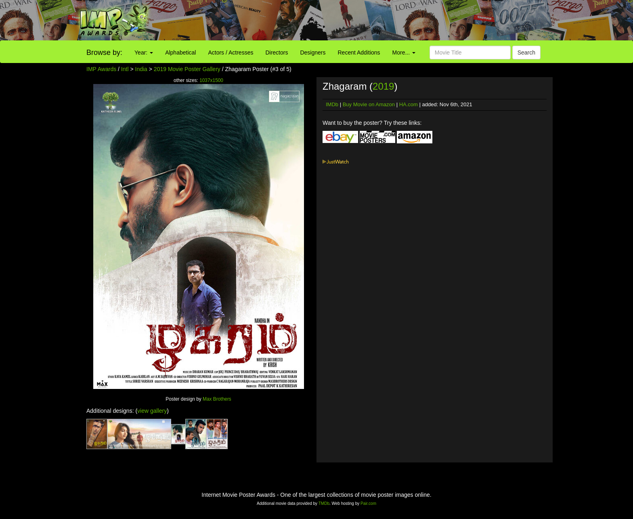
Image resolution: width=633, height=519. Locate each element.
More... (403, 52)
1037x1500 (211, 80)
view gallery (152, 411)
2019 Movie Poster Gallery (187, 69)
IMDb (332, 104)
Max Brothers (217, 399)
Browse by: (104, 52)
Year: (143, 52)
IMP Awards (101, 69)
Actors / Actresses (230, 52)
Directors (276, 52)
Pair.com (368, 503)
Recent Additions (359, 52)
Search (526, 52)
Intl (125, 69)
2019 (383, 86)
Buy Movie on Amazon (369, 104)
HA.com (408, 104)
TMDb (324, 503)
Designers (312, 52)
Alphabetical (180, 52)
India (141, 69)
